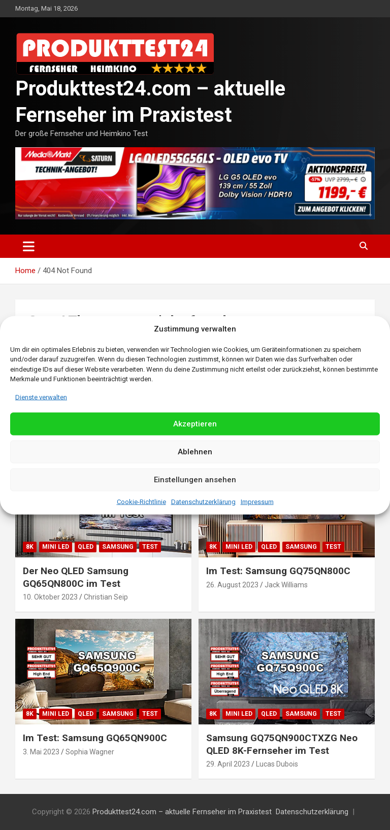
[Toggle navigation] (28, 246)
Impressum (257, 501)
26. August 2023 (232, 585)
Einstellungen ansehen (195, 479)
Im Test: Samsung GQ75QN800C (278, 571)
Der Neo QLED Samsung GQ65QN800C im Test (75, 577)
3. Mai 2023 (41, 752)
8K (30, 546)
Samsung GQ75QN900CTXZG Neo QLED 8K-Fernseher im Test (282, 744)
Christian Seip (106, 597)
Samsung (118, 546)
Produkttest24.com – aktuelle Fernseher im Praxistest (182, 811)
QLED (85, 546)
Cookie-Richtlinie (141, 501)
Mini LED (55, 546)
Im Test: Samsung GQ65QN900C (95, 738)
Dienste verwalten (41, 397)
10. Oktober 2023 (50, 597)
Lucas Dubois (277, 764)
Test (150, 546)
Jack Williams (286, 585)
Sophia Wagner (90, 752)
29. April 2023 (228, 764)
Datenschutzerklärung (203, 501)
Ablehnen (195, 451)
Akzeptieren (195, 423)
